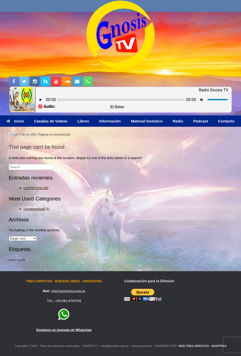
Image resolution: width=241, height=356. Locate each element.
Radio (178, 121)
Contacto (226, 121)
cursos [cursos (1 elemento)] (13, 259)
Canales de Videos (50, 121)
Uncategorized (34, 209)
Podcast (200, 121)
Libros (83, 121)
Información (110, 121)
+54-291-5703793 (68, 301)
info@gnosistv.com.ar (68, 291)
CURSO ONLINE (36, 188)
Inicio (15, 121)
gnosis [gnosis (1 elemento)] (21, 259)
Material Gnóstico (147, 121)
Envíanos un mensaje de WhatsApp (64, 330)
